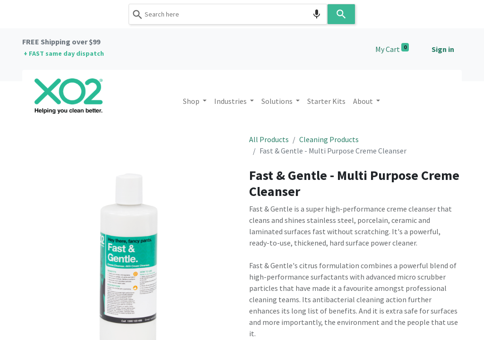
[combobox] (228, 14)
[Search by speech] (317, 14)
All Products (269, 139)
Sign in (443, 49)
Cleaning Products (329, 139)
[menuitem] (326, 101)
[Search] (341, 14)
